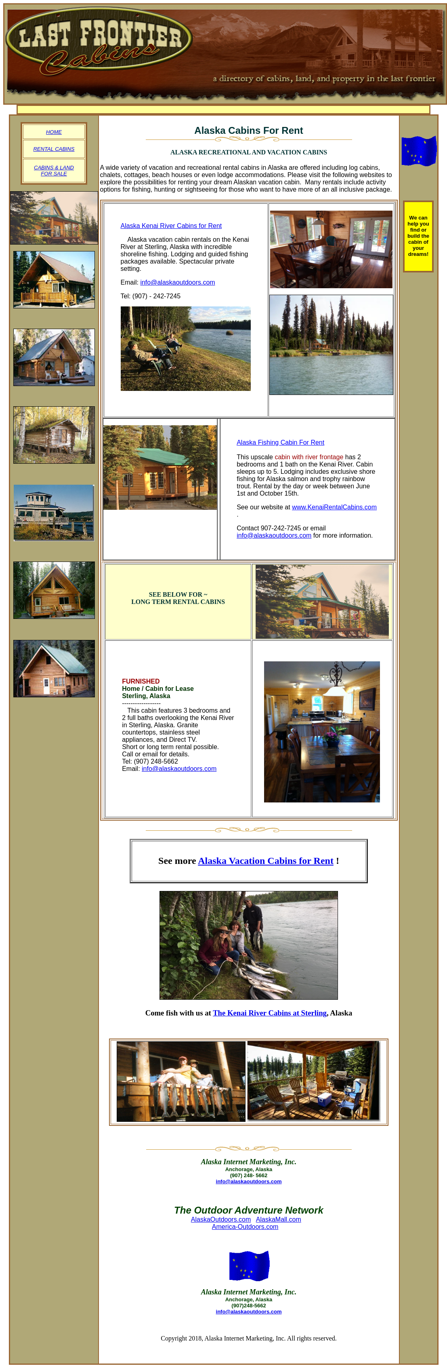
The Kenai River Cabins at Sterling (270, 1013)
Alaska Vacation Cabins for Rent (266, 860)
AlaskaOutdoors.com (221, 1219)
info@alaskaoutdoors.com (177, 282)
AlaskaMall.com (278, 1219)
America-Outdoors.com (245, 1226)
